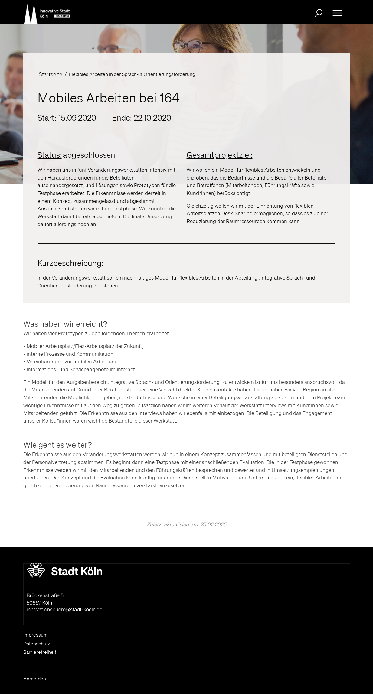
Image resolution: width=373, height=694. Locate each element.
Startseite (50, 74)
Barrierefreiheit (39, 652)
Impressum (35, 635)
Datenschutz (36, 643)
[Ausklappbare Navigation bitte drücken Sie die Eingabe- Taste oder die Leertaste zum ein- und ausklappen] (337, 13)
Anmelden (34, 679)
